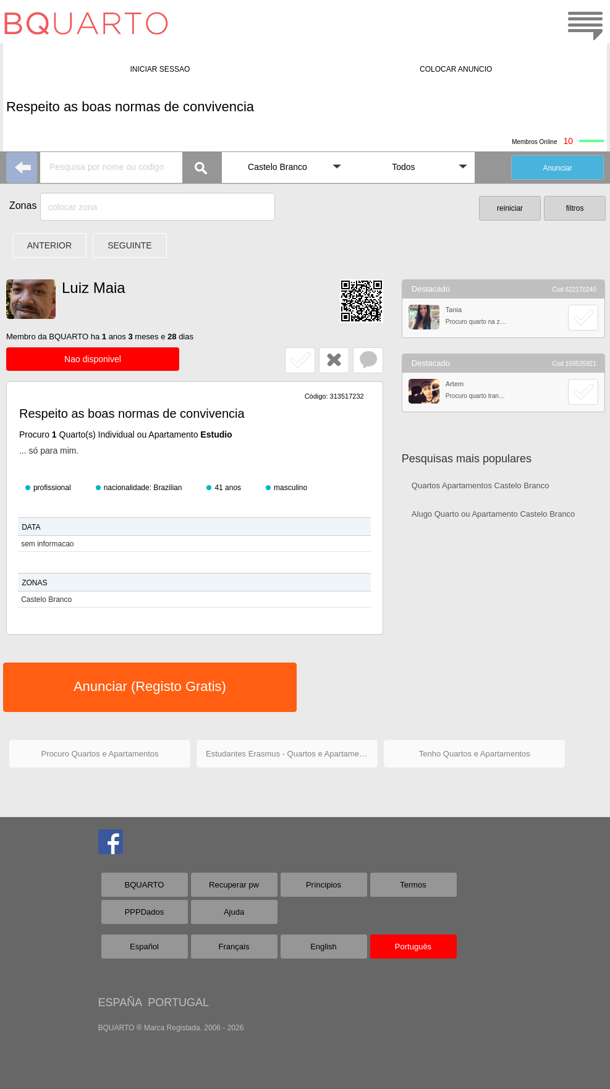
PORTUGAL (178, 1002)
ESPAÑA (120, 1002)
